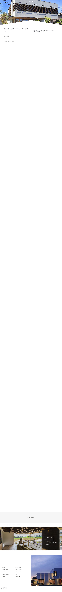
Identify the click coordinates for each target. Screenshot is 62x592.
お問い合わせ (18, 576)
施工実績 (3, 571)
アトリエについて (5, 569)
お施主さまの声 (18, 571)
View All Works (31, 517)
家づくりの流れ (18, 567)
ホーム (3, 564)
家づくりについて (19, 564)
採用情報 (3, 576)
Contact (47, 544)
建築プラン (4, 567)
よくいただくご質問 (5, 574)
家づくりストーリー (19, 569)
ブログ (17, 574)
